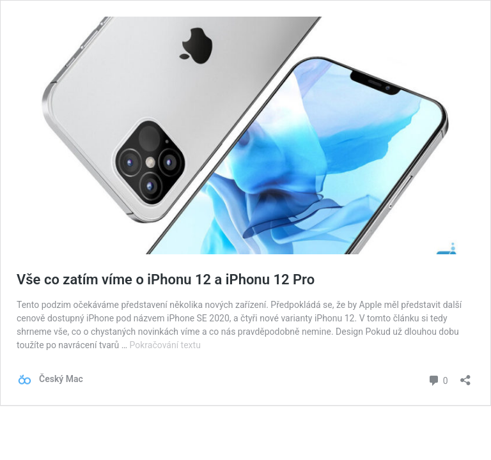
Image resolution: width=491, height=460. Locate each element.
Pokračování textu (165, 345)
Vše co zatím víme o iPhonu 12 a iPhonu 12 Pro (166, 280)
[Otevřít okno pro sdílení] (465, 376)
